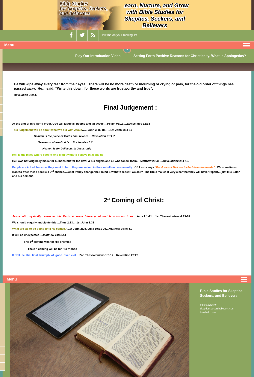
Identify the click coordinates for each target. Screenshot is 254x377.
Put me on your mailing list (119, 35)
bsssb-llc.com (208, 312)
